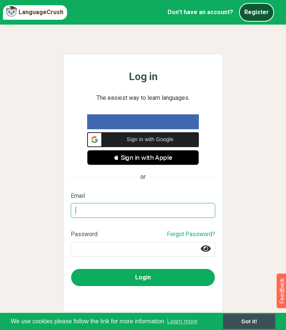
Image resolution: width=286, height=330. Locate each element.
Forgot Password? (191, 234)
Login (143, 277)
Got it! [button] (249, 321)
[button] (143, 139)
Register (256, 12)
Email (78, 195)
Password (84, 234)
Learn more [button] (182, 321)
